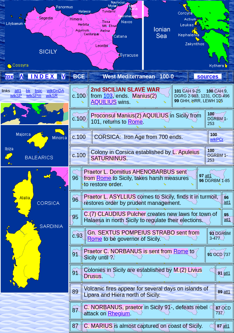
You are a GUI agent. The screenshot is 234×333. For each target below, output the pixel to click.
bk (28, 90)
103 (108, 96)
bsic (38, 90)
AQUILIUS (104, 102)
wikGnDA (55, 90)
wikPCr (216, 139)
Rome (135, 122)
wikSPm (33, 95)
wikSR (52, 95)
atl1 (17, 90)
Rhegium (119, 313)
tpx (9, 76)
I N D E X (42, 76)
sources (207, 76)
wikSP (16, 95)
